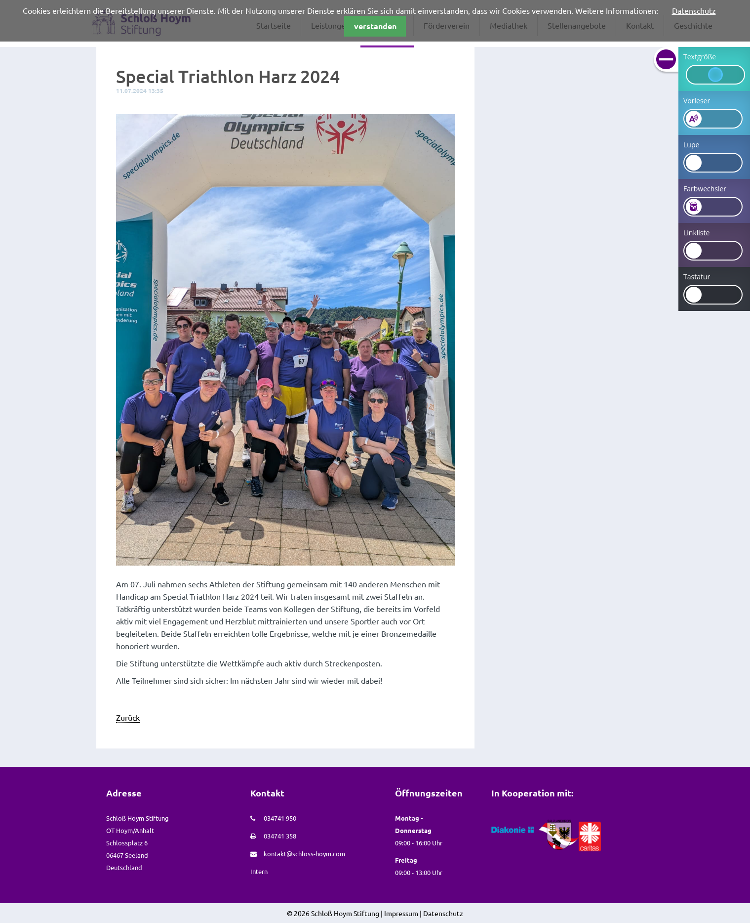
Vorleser (696, 100)
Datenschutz (694, 10)
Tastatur (696, 276)
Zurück (128, 717)
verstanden (375, 26)
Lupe (691, 144)
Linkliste (696, 232)
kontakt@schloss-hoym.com (304, 853)
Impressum (401, 913)
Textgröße (699, 56)
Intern (259, 871)
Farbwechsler (704, 188)
